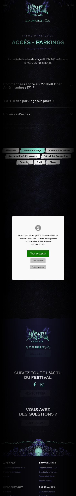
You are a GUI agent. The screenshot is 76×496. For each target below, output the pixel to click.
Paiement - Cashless (59, 150)
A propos (9, 463)
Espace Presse (45, 480)
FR (68, 5)
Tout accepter (38, 253)
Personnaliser (38, 267)
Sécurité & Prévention (56, 156)
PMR (39, 162)
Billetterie (11, 150)
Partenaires (47, 487)
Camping (24, 162)
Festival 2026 (47, 463)
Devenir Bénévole (47, 476)
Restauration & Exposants (22, 156)
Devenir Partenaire (47, 492)
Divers (53, 162)
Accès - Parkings (32, 150)
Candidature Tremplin (48, 472)
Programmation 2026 (48, 467)
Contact (6, 476)
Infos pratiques (13, 487)
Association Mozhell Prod (14, 467)
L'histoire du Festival (11, 472)
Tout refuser (38, 260)
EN (72, 5)
